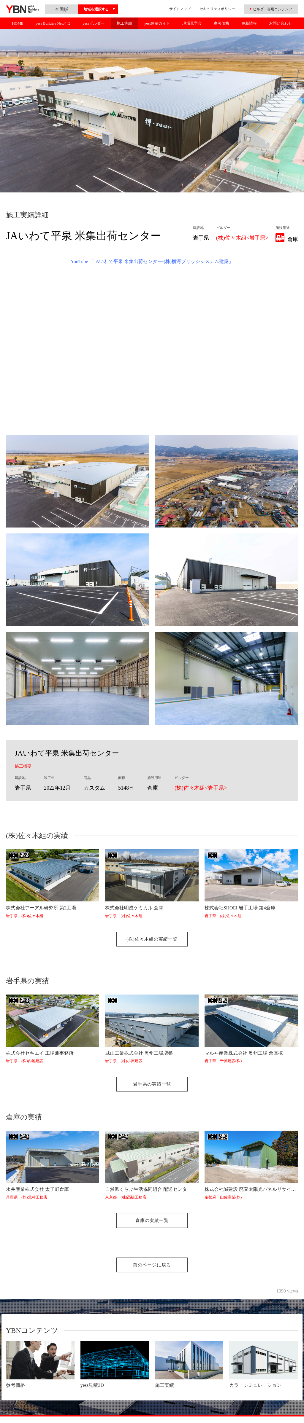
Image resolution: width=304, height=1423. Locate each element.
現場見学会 (192, 23)
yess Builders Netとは (52, 23)
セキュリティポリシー (217, 9)
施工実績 (124, 23)
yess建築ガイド (157, 23)
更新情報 (249, 23)
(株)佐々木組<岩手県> (242, 238)
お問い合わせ (280, 23)
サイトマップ (180, 9)
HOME (17, 23)
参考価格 (221, 23)
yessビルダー (93, 23)
